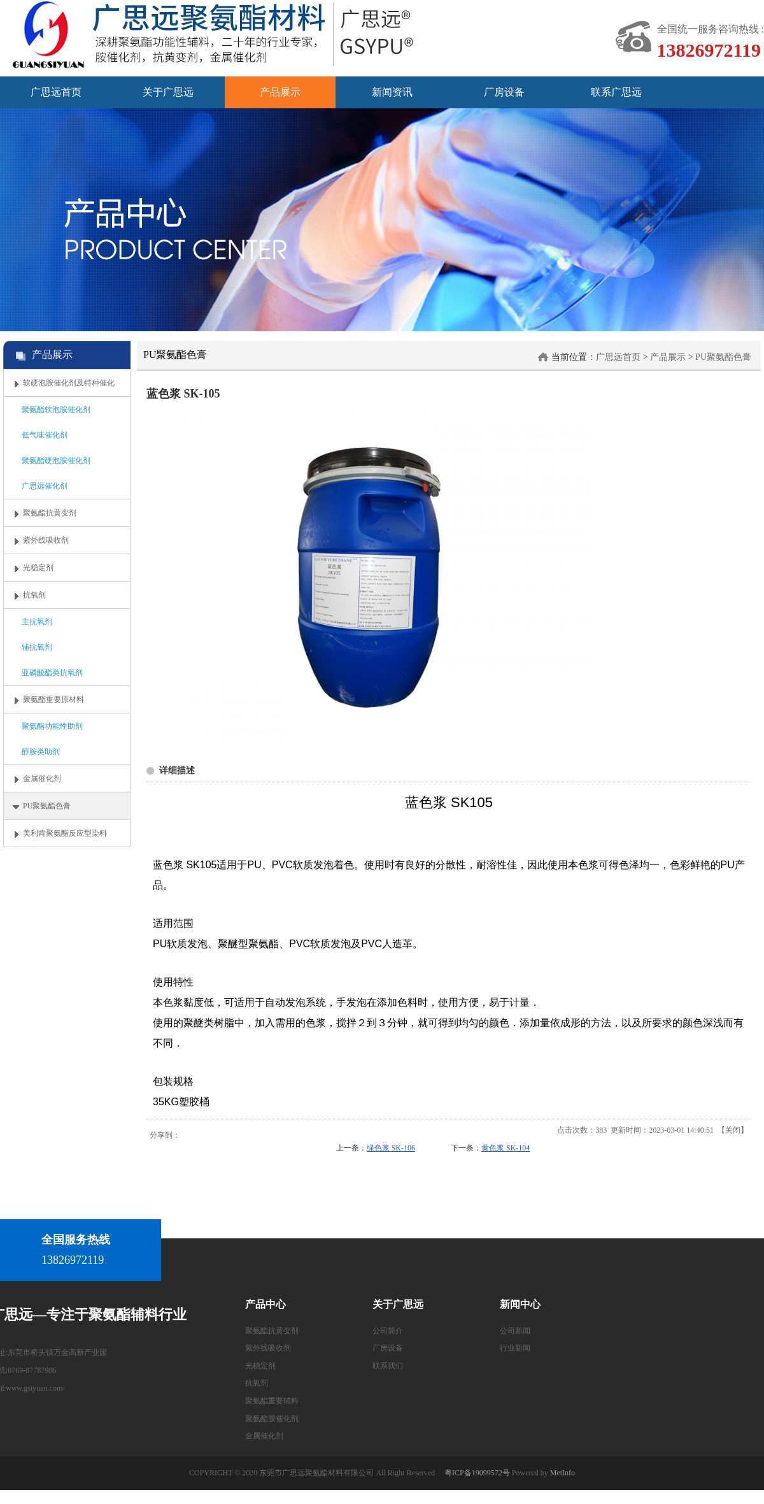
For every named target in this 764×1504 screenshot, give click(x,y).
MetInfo (562, 1472)
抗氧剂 (256, 1383)
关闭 (732, 1130)
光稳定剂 (260, 1365)
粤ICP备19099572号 (477, 1472)
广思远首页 (618, 357)
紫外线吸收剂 (268, 1347)
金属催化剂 (264, 1435)
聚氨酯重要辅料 (272, 1400)
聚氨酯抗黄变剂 (272, 1330)
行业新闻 (515, 1347)
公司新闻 (515, 1330)
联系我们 (387, 1365)
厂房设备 (387, 1347)
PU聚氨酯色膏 (723, 357)
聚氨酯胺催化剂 (272, 1418)
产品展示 (668, 357)
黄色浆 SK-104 (505, 1147)
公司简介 (387, 1330)
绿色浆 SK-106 (391, 1147)
